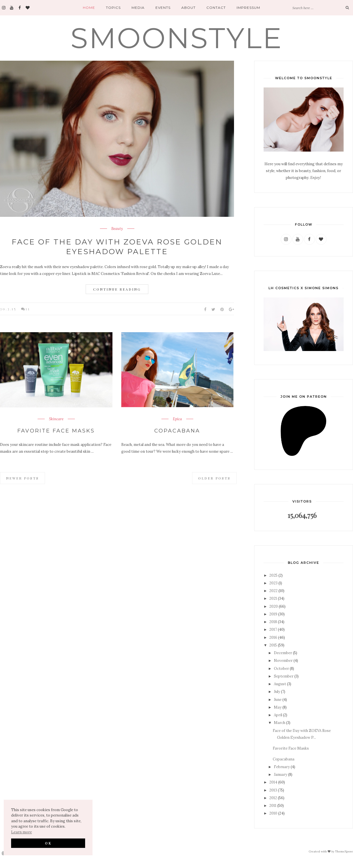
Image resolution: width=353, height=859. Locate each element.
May (278, 707)
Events (163, 7)
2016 (273, 637)
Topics (113, 7)
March (279, 722)
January (280, 774)
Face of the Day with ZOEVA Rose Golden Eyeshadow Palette (117, 246)
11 (28, 308)
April (278, 715)
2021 (273, 598)
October (281, 668)
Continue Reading (117, 289)
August (280, 684)
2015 (273, 645)
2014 (273, 782)
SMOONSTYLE (177, 38)
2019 (273, 614)
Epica (177, 419)
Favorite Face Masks (56, 431)
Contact (216, 7)
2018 (273, 621)
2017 (273, 629)
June (278, 699)
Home (89, 7)
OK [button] (48, 843)
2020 (273, 606)
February (282, 766)
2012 (273, 797)
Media (138, 7)
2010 (273, 813)
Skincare (56, 419)
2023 (273, 583)
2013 (273, 790)
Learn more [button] (21, 832)
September (284, 676)
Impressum (248, 7)
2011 (272, 805)
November (283, 660)
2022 (273, 590)
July (277, 691)
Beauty (117, 229)
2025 (273, 575)
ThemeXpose (344, 851)
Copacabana (177, 431)
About (188, 7)
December (283, 652)
